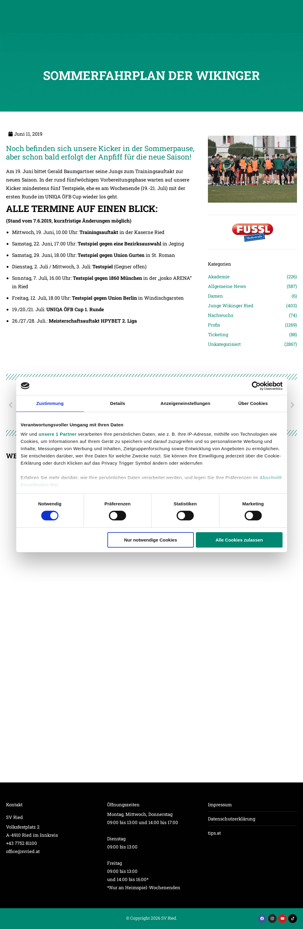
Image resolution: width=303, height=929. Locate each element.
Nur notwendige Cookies (150, 539)
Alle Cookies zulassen (239, 539)
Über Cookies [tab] (253, 403)
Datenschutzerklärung (231, 819)
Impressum (220, 804)
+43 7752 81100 (21, 843)
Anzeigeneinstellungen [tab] (185, 403)
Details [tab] (117, 403)
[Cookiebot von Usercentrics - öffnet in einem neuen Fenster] (256, 385)
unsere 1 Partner (57, 434)
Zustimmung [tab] (50, 403)
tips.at (214, 833)
